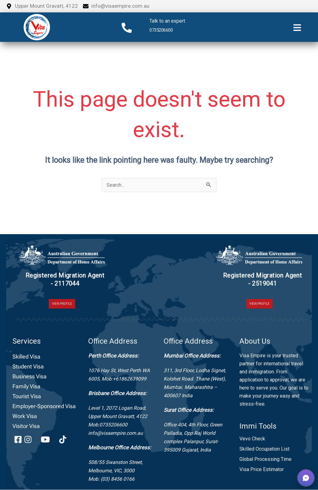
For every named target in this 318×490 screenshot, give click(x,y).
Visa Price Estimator (261, 470)
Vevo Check (252, 439)
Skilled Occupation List (264, 449)
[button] (306, 478)
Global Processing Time (265, 459)
